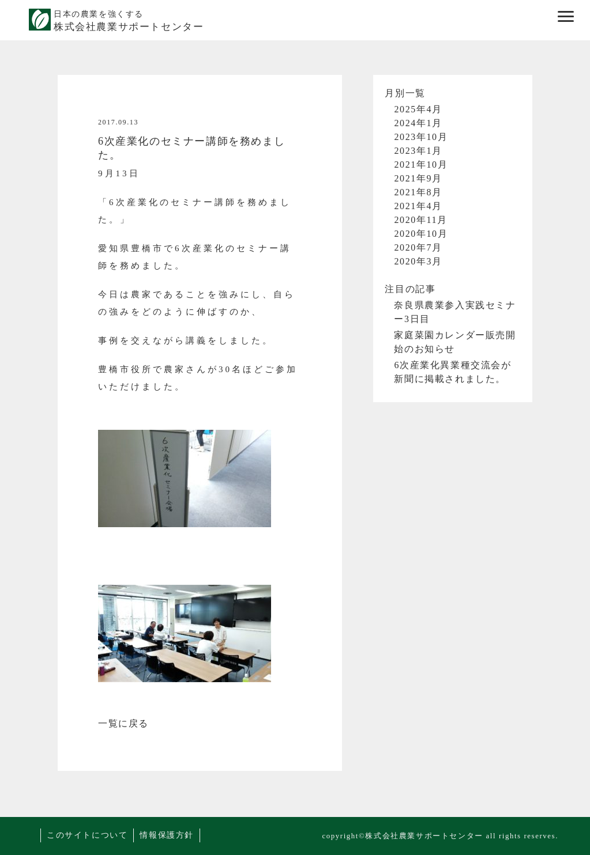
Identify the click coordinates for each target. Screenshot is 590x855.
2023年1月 (418, 151)
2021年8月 (418, 192)
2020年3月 (418, 261)
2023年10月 (421, 137)
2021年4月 (418, 206)
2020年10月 (421, 234)
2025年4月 (418, 109)
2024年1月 (418, 123)
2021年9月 (418, 178)
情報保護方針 (167, 835)
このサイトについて (87, 835)
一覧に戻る (123, 723)
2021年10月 (421, 164)
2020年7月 (418, 247)
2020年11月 (420, 220)
